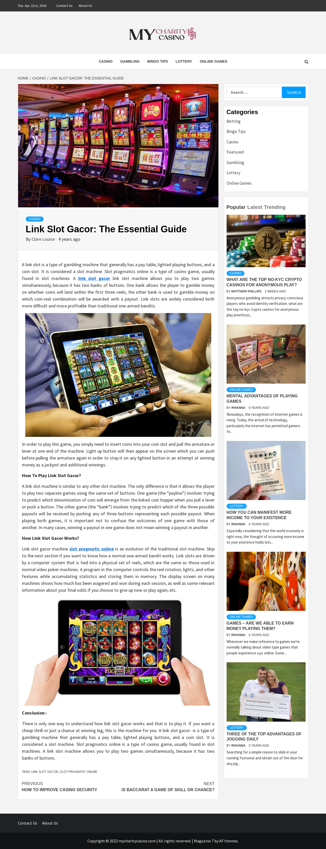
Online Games (213, 61)
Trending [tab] (274, 207)
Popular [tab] (236, 207)
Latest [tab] (254, 207)
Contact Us (64, 5)
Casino (105, 61)
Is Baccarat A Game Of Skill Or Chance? (166, 786)
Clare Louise (44, 239)
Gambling (130, 61)
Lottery (184, 61)
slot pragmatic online (78, 771)
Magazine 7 (204, 840)
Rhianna (238, 408)
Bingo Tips (157, 61)
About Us (85, 5)
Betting (234, 121)
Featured (235, 152)
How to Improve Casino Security (70, 786)
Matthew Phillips (246, 291)
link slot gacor (44, 771)
